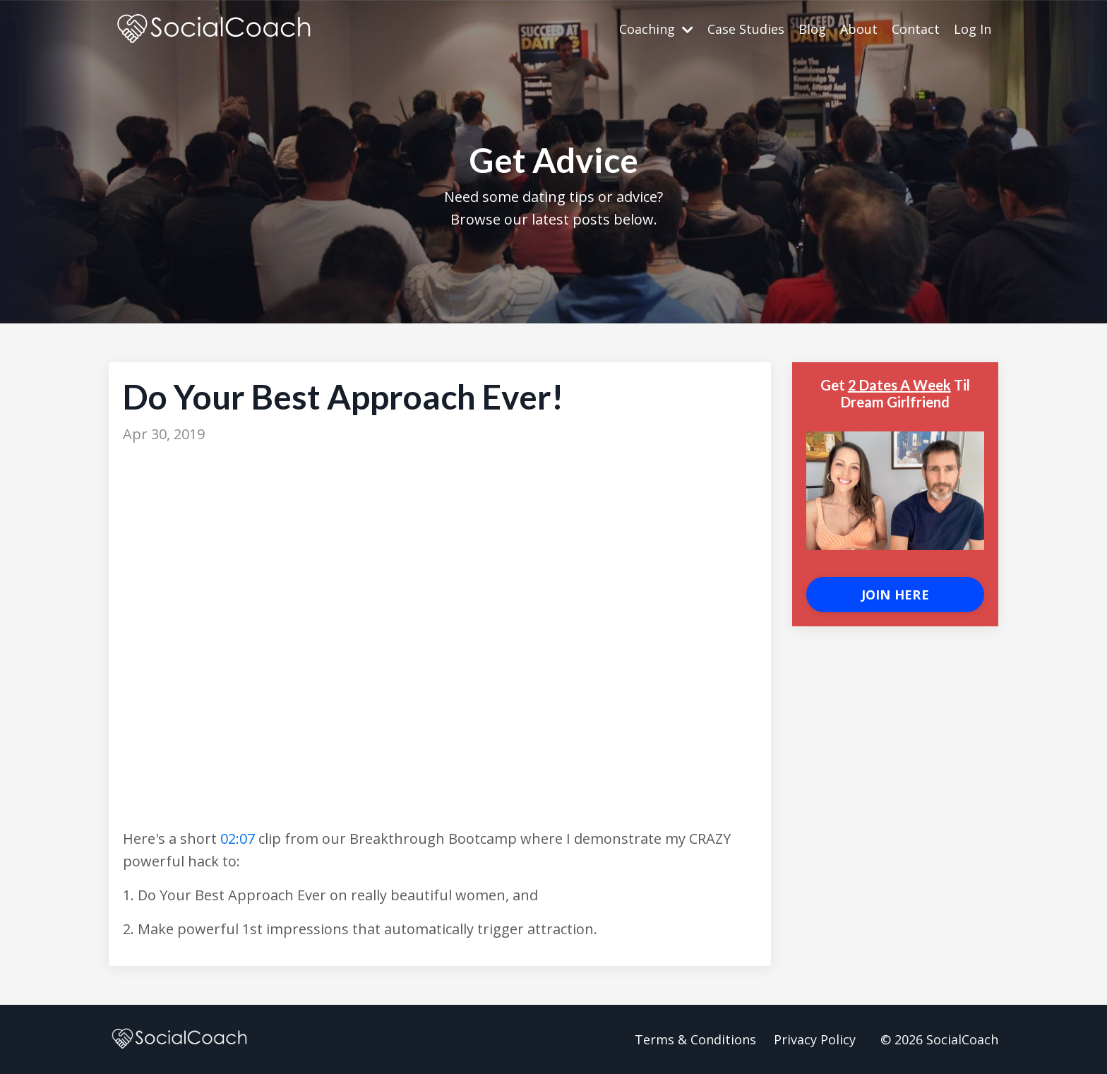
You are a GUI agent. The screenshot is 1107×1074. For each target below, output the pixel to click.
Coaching (656, 28)
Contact (916, 28)
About (859, 28)
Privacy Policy (815, 1039)
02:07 (237, 838)
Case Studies (745, 28)
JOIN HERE (895, 594)
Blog (812, 28)
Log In (972, 28)
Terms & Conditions (695, 1039)
